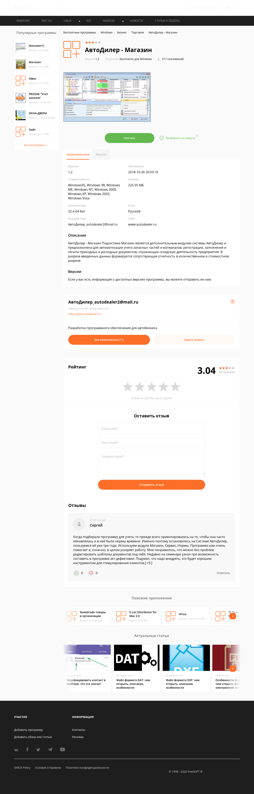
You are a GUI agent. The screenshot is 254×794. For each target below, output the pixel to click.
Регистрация (209, 7)
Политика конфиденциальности (87, 767)
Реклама (78, 737)
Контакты (78, 730)
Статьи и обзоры (167, 21)
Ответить (223, 573)
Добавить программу (28, 730)
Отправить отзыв (151, 484)
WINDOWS (23, 21)
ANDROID (109, 21)
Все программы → (36, 145)
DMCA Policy (22, 767)
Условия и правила (48, 767)
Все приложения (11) (109, 340)
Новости (136, 21)
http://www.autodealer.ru (84, 314)
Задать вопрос (194, 340)
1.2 (92, 59)
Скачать (129, 138)
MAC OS (47, 21)
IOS (89, 21)
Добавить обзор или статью (33, 737)
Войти (194, 7)
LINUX (67, 21)
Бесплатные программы (79, 32)
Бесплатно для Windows (136, 59)
